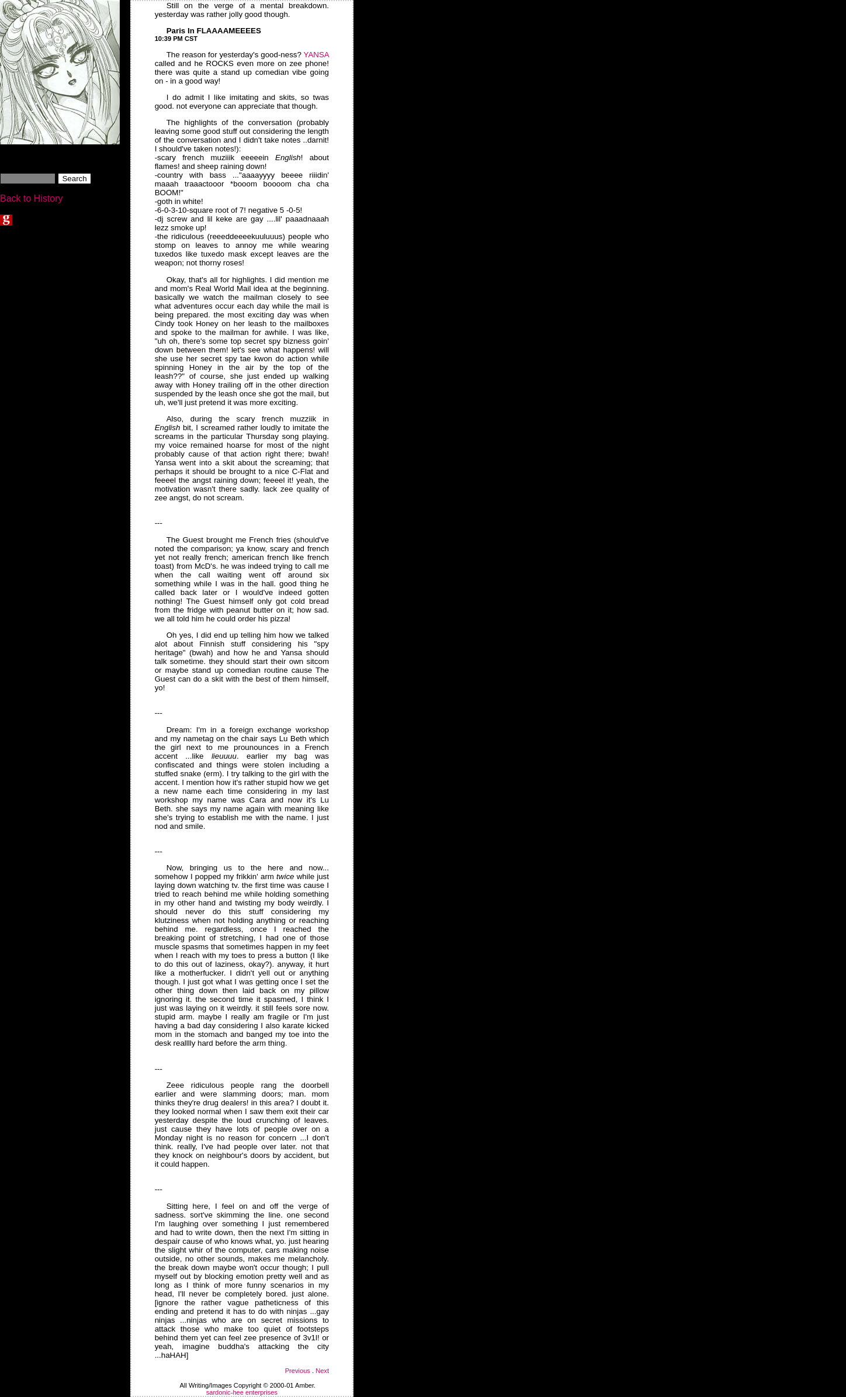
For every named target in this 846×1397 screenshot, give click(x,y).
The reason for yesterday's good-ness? (235, 54)
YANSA (316, 54)
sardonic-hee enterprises (242, 1392)
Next (322, 1370)
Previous (297, 1370)
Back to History (31, 198)
